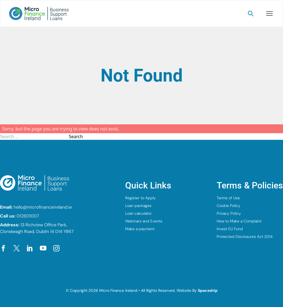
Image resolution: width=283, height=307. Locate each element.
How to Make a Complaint (239, 221)
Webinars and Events (143, 221)
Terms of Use (228, 197)
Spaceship (208, 290)
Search (76, 136)
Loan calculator (138, 213)
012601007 (28, 216)
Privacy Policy (229, 213)
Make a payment (139, 228)
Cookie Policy (228, 205)
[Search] (250, 13)
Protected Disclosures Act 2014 (244, 236)
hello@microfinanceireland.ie (43, 207)
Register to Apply (140, 197)
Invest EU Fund (230, 228)
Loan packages (138, 205)
